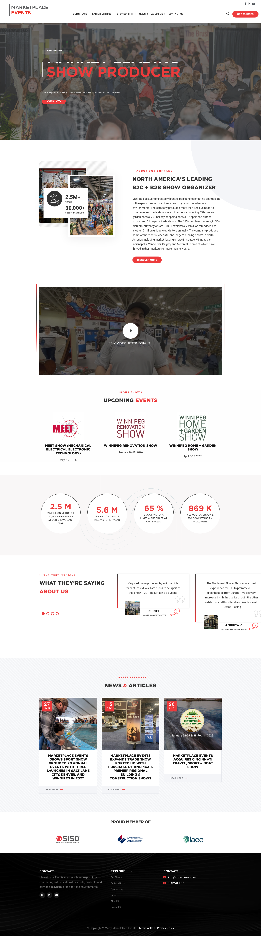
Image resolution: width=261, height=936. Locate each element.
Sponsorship (125, 14)
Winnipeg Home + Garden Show (193, 447)
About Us (157, 14)
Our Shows (80, 14)
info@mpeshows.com (181, 877)
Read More (54, 789)
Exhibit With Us (101, 14)
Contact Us (175, 14)
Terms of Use (147, 928)
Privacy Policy (165, 928)
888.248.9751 (176, 883)
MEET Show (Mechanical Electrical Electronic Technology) (68, 449)
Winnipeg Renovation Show (130, 446)
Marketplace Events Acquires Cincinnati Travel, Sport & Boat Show (193, 761)
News (142, 14)
